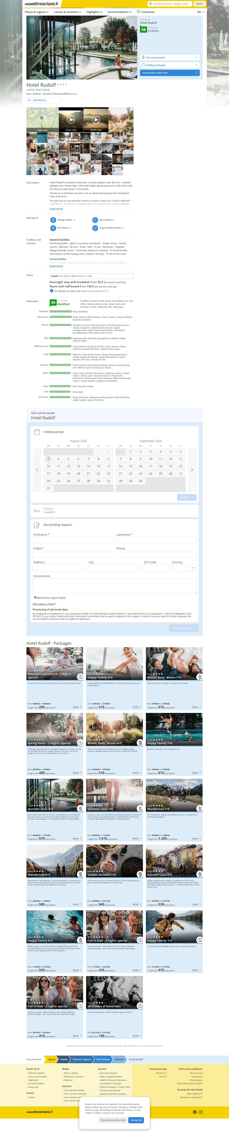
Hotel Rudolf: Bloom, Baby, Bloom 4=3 (114, 744)
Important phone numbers (113, 1093)
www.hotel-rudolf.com (171, 73)
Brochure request (108, 1073)
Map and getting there (111, 1076)
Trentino (161, 1073)
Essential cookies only (113, 1120)
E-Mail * (38, 548)
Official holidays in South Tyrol (115, 1087)
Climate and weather (110, 1090)
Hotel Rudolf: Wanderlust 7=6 (174, 810)
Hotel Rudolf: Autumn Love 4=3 (174, 875)
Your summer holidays (75, 1093)
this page (94, 1109)
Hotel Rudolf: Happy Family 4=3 (114, 678)
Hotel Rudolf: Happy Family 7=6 (174, 744)
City (91, 562)
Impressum (197, 1076)
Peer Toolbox (195, 1093)
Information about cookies (190, 1083)
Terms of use (196, 1073)
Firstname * (41, 535)
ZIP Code (150, 562)
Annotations (41, 576)
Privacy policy (196, 1080)
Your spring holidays (74, 1090)
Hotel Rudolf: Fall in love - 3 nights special (114, 941)
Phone (120, 548)
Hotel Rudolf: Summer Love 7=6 (114, 810)
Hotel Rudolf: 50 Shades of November (114, 1007)
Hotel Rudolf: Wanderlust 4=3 (54, 875)
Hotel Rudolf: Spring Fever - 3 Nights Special (54, 744)
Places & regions (35, 12)
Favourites (146, 12)
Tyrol (163, 1076)
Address (39, 562)
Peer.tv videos (71, 1073)
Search (199, 3)
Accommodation (118, 12)
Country (177, 562)
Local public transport (111, 1083)
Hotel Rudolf (41, 84)
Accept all (136, 1120)
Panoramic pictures (73, 1076)
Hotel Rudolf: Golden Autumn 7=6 (114, 875)
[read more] (56, 208)
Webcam (68, 1080)
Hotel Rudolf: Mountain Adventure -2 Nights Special (54, 678)
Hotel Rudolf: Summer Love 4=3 (54, 810)
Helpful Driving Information (113, 1080)
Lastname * (124, 535)
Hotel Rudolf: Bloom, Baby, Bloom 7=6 (174, 678)
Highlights (93, 12)
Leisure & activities (66, 12)
